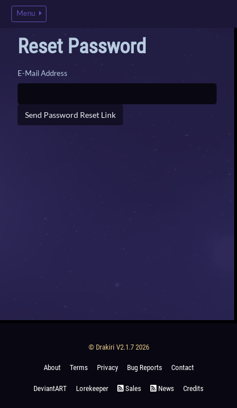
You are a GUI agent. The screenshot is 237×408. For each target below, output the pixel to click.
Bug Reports (144, 367)
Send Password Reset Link (70, 115)
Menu (28, 13)
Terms (79, 367)
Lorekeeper (92, 388)
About (52, 367)
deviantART (50, 388)
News (162, 388)
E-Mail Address (42, 73)
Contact (182, 367)
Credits (193, 388)
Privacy (107, 367)
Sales (129, 388)
